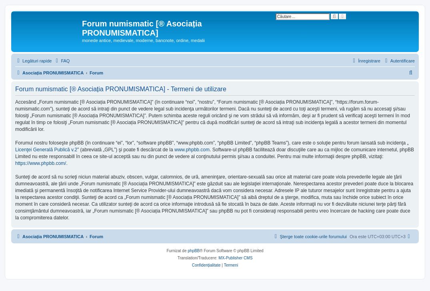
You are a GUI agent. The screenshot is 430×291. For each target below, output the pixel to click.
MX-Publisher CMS (235, 258)
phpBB (194, 251)
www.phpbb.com (192, 150)
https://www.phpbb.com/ (40, 163)
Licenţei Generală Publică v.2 (46, 150)
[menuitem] (62, 61)
